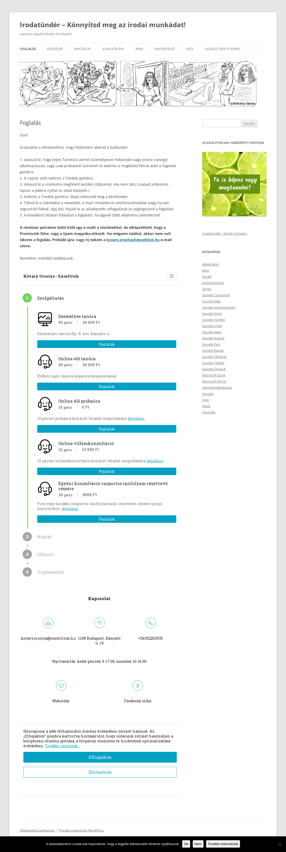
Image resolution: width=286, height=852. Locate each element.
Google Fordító (213, 319)
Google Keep (212, 332)
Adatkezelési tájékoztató (37, 830)
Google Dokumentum (218, 307)
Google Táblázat (214, 356)
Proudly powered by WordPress (81, 830)
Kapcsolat (82, 49)
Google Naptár (213, 338)
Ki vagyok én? (113, 49)
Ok (186, 844)
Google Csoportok (216, 295)
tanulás (208, 393)
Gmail (206, 289)
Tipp (205, 399)
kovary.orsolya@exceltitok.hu (133, 239)
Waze (206, 406)
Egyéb (206, 276)
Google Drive (212, 313)
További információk (223, 844)
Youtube (208, 412)
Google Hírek (212, 326)
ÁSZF (189, 49)
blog (205, 270)
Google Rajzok (213, 350)
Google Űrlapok (214, 369)
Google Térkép (213, 363)
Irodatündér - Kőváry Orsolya (224, 233)
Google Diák (211, 301)
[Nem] (279, 844)
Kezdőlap (55, 49)
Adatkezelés (164, 49)
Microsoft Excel (213, 375)
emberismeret (213, 282)
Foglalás (28, 49)
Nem (198, 844)
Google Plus (211, 344)
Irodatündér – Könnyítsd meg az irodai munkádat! (103, 24)
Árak (139, 49)
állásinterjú (210, 264)
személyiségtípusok (217, 387)
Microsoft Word (214, 381)
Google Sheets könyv (222, 49)
